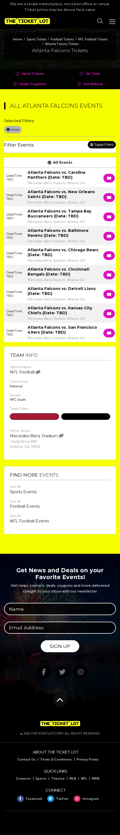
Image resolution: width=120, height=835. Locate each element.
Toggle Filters (101, 144)
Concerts (23, 778)
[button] (100, 21)
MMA (96, 778)
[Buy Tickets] (109, 178)
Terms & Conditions (56, 759)
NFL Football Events (29, 521)
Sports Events (23, 491)
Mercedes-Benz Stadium (37, 435)
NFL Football (25, 372)
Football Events (25, 506)
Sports (41, 778)
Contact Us (26, 759)
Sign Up (60, 646)
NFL (84, 778)
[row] (60, 177)
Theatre (58, 778)
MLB (72, 778)
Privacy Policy (87, 759)
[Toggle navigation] (112, 21)
